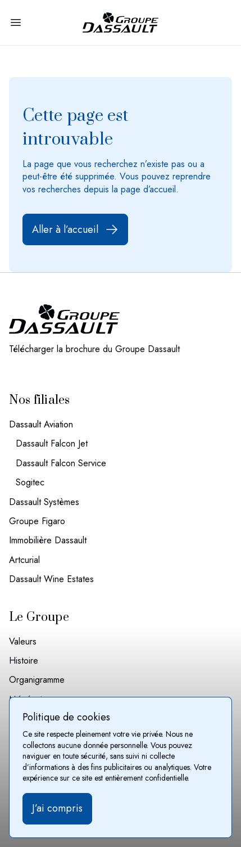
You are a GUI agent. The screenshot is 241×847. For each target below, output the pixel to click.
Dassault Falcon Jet (52, 444)
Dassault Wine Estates (51, 579)
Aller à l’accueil (75, 229)
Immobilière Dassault (48, 540)
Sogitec (30, 482)
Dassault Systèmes (44, 502)
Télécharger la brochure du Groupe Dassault (94, 349)
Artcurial (24, 560)
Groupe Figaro (37, 521)
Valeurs (23, 642)
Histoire (23, 661)
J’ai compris (57, 808)
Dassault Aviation (41, 424)
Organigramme (37, 680)
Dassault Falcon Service (61, 463)
